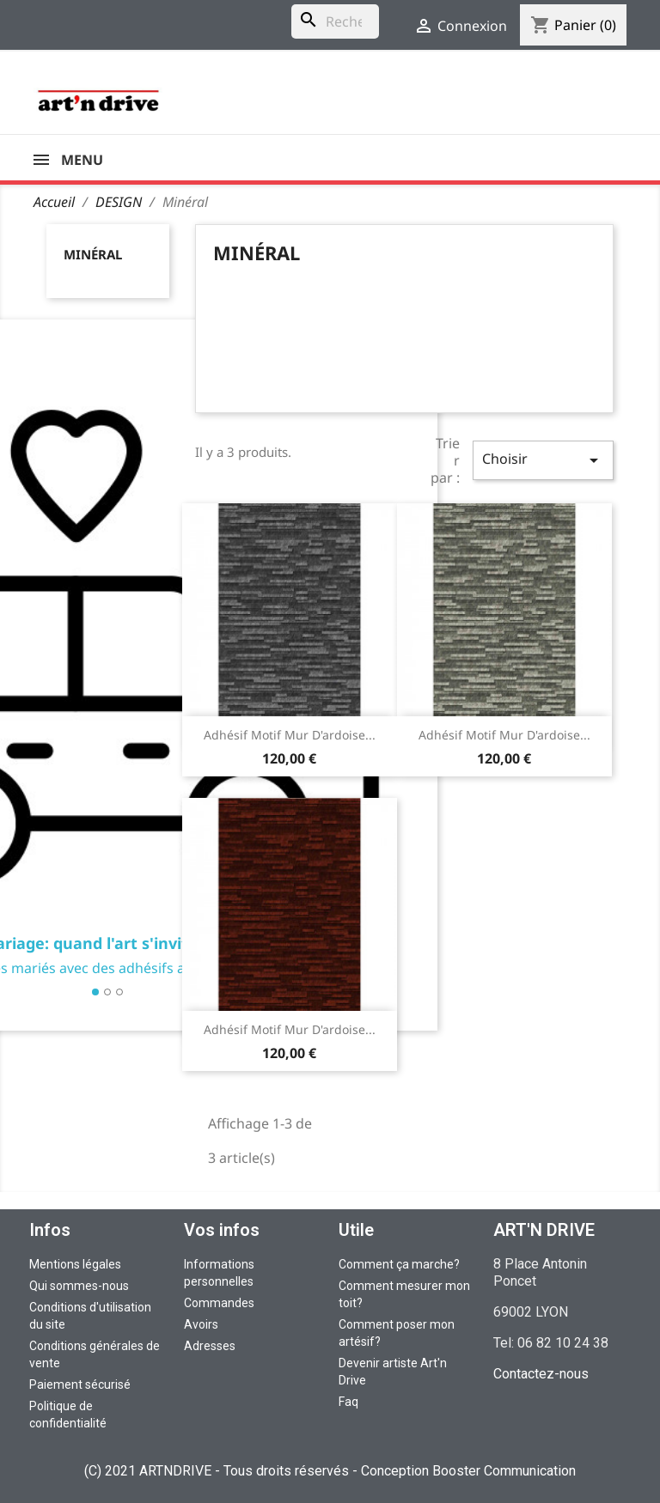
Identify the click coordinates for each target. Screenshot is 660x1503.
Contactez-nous (541, 1374)
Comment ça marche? (399, 1264)
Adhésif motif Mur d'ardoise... (290, 735)
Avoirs (201, 1324)
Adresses (209, 1346)
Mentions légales (75, 1264)
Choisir (543, 460)
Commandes (219, 1303)
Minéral (93, 254)
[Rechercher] (335, 21)
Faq (348, 1402)
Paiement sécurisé (80, 1384)
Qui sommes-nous (79, 1286)
